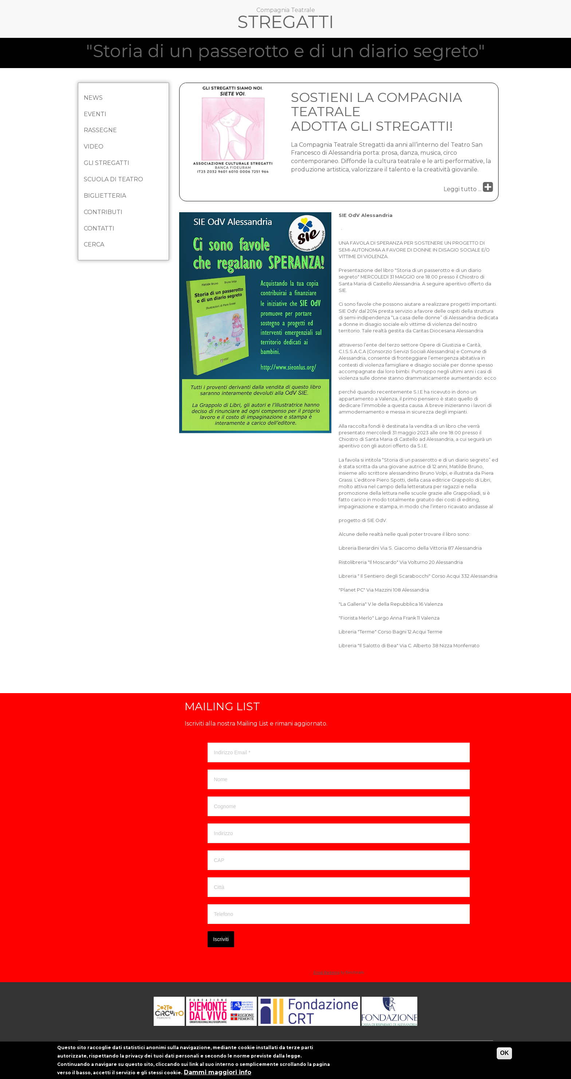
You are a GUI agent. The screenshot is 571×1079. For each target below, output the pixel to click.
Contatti (99, 228)
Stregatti (285, 23)
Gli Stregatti (106, 162)
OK (504, 1055)
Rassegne (100, 130)
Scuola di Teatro (113, 179)
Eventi (95, 114)
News (93, 97)
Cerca (94, 244)
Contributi (103, 212)
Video (93, 146)
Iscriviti (221, 939)
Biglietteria (105, 195)
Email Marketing (327, 973)
